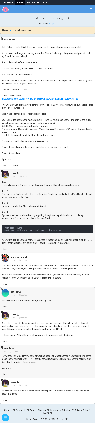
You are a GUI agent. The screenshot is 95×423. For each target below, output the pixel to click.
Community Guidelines (62, 410)
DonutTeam (7, 2)
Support (52, 23)
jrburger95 (16, 292)
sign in (11, 30)
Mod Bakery (33, 2)
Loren (13, 173)
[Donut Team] (5, 9)
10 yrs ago (6, 43)
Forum (20, 2)
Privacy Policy (82, 410)
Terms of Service (39, 410)
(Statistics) (14, 43)
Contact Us (22, 410)
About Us (9, 410)
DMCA (47, 413)
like (15, 165)
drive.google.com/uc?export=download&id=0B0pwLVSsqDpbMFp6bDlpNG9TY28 (40, 99)
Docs (44, 2)
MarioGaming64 (19, 257)
